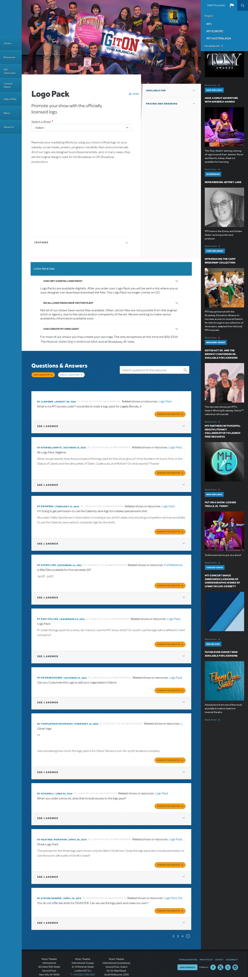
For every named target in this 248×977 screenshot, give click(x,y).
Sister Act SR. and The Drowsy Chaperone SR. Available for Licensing (221, 354)
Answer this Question (168, 408)
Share (136, 93)
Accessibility (232, 944)
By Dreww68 (45, 499)
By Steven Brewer (49, 884)
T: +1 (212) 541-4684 (49, 963)
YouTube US (228, 952)
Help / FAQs (10, 99)
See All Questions (69, 374)
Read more (213, 85)
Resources (9, 57)
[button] (231, 5)
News (7, 113)
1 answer (47, 420)
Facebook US (213, 952)
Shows (7, 43)
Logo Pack (165, 396)
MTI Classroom (10, 71)
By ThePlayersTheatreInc (55, 712)
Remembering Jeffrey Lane (223, 182)
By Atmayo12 (45, 781)
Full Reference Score (177, 557)
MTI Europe (215, 31)
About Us (9, 127)
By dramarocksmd (50, 667)
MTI (209, 24)
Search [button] (242, 5)
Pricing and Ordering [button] (161, 103)
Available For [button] (156, 90)
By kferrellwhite (49, 441)
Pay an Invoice (212, 46)
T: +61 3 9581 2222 (116, 967)
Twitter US (220, 952)
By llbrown (45, 396)
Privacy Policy (206, 944)
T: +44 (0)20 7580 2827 (82, 959)
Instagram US (235, 952)
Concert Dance (8, 85)
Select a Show (41, 122)
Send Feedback (187, 952)
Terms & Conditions (188, 944)
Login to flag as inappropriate (101, 396)
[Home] (11, 18)
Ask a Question (42, 374)
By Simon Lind (46, 557)
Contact (219, 944)
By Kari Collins (48, 609)
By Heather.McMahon (52, 826)
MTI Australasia (219, 38)
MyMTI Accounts (216, 5)
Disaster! (183, 884)
